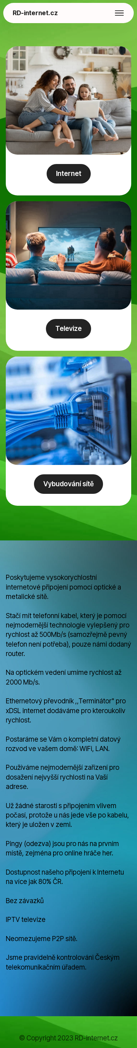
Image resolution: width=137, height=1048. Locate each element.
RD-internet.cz (35, 13)
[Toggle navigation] (119, 13)
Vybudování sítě (68, 484)
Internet (68, 173)
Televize (68, 328)
